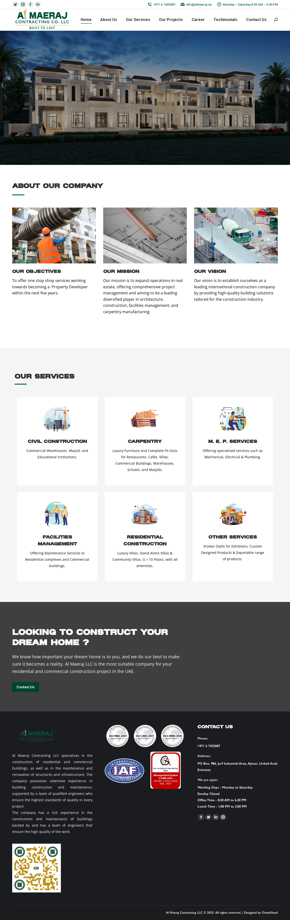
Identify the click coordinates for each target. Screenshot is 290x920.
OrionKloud (270, 912)
